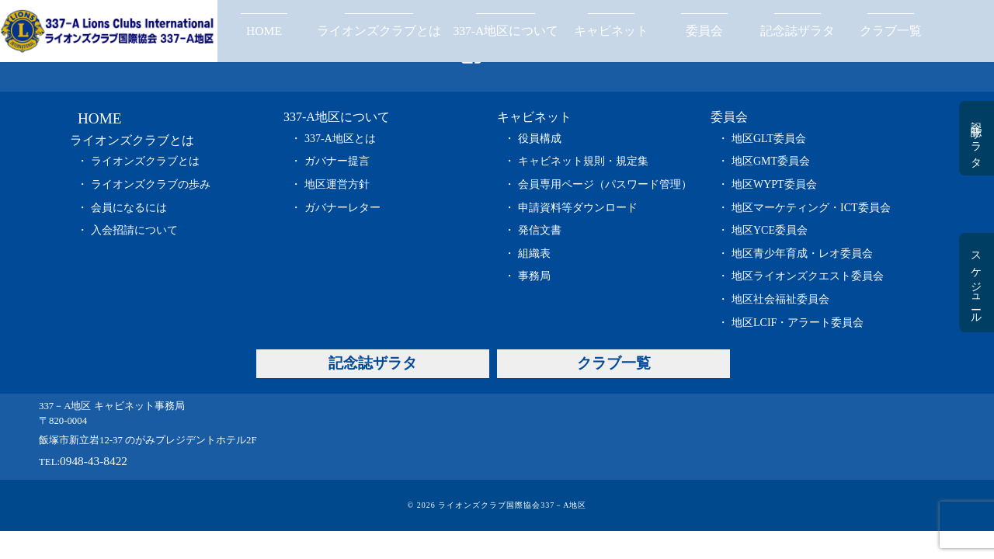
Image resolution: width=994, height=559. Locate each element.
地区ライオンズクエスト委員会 (808, 276)
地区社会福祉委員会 (780, 299)
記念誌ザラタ (797, 30)
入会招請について (134, 230)
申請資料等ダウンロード (578, 208)
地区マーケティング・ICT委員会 (811, 208)
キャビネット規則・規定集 (583, 161)
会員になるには (129, 208)
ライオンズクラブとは (379, 30)
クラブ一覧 (891, 30)
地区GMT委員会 (771, 161)
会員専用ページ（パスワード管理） (605, 184)
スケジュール (976, 283)
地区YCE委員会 (770, 230)
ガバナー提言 (337, 161)
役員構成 (539, 138)
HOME (264, 30)
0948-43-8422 (93, 460)
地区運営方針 (337, 184)
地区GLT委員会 (769, 138)
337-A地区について (505, 30)
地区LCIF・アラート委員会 (798, 322)
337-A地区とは (340, 138)
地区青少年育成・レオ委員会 (802, 253)
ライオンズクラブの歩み (150, 184)
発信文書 (539, 230)
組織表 (534, 253)
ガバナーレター (342, 208)
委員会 (704, 30)
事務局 (534, 276)
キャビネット (611, 30)
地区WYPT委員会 (774, 184)
